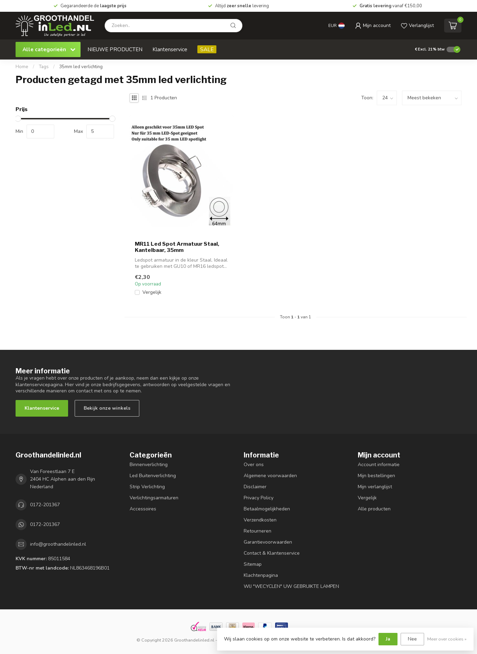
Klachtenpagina (261, 575)
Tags (44, 67)
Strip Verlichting (147, 486)
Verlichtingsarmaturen (154, 497)
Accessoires (143, 509)
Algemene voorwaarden (270, 475)
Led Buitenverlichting (153, 475)
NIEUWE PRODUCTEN (114, 49)
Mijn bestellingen (376, 475)
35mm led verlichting (81, 67)
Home (22, 67)
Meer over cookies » (447, 639)
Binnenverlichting (149, 464)
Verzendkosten (260, 520)
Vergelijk (151, 292)
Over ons (254, 464)
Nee (412, 639)
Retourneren (257, 531)
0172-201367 (45, 504)
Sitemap (253, 564)
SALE (207, 49)
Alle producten (374, 509)
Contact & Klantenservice (272, 553)
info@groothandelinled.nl (58, 544)
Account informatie (379, 464)
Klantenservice (169, 49)
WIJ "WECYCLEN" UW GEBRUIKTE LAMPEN (291, 586)
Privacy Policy (258, 497)
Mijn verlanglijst (375, 486)
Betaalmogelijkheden (267, 509)
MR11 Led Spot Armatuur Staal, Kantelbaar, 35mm (177, 247)
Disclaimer (255, 486)
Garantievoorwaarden (268, 542)
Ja (388, 639)
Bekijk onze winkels (107, 408)
